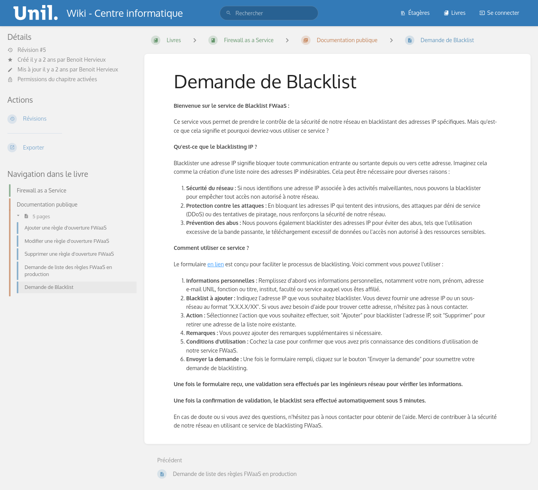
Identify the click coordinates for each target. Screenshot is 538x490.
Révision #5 (26, 50)
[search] (269, 13)
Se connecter (499, 12)
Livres (455, 12)
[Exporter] (69, 147)
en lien (216, 264)
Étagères (415, 12)
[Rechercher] (228, 13)
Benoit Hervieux (86, 59)
